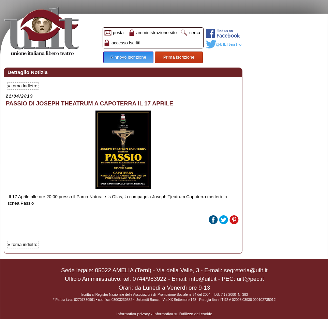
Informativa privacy (133, 313)
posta (118, 32)
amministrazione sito (156, 32)
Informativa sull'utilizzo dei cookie (182, 313)
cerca (194, 32)
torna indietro (25, 85)
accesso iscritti (125, 42)
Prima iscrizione (179, 57)
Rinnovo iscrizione (128, 57)
